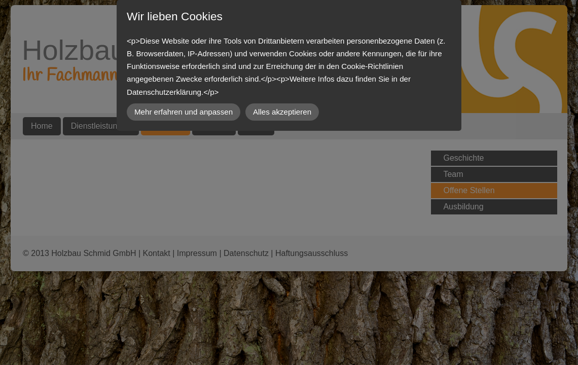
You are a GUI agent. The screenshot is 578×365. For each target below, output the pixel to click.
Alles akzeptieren (282, 111)
